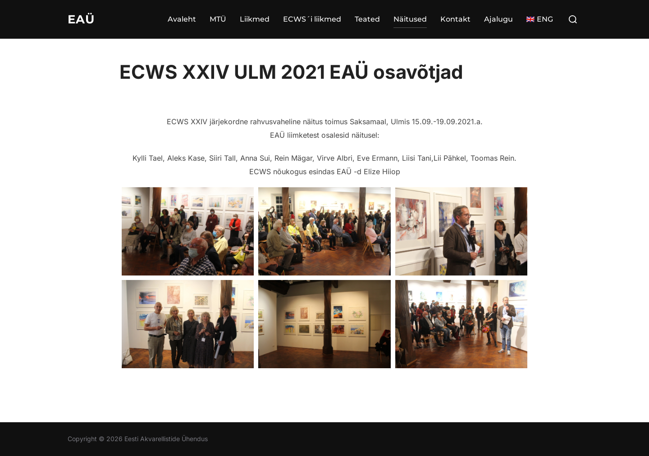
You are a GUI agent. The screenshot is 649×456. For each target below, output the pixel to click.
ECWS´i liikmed (312, 19)
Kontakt (455, 19)
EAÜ (81, 19)
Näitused (410, 19)
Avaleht (182, 19)
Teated (367, 19)
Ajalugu (498, 19)
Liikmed (255, 19)
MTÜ (218, 19)
